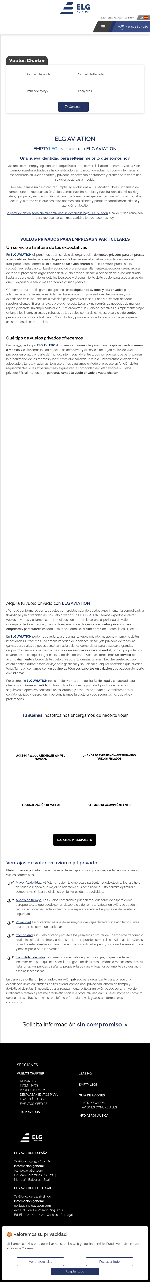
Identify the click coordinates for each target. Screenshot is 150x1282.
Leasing (85, 1073)
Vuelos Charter (30, 1073)
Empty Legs (88, 1084)
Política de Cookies (20, 1248)
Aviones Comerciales (99, 1107)
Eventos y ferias (33, 1104)
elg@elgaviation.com (28, 1170)
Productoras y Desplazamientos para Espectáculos (39, 1094)
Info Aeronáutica (93, 1115)
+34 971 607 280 (137, 26)
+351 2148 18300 (40, 1196)
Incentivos (29, 1085)
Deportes (28, 1081)
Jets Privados (28, 1112)
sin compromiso (99, 1024)
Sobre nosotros (115, 17)
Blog (103, 17)
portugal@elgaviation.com (32, 1205)
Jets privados (93, 1103)
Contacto (129, 17)
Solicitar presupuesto (74, 840)
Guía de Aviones (92, 1095)
